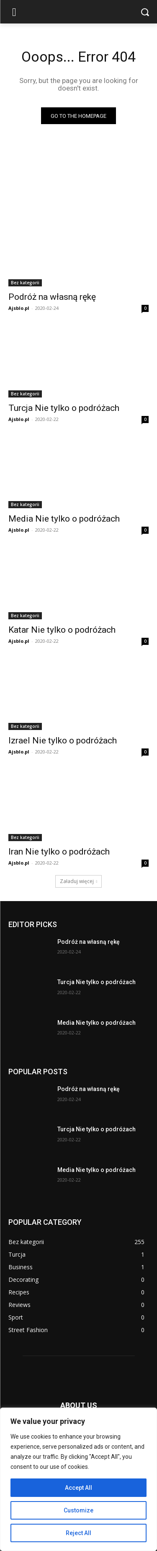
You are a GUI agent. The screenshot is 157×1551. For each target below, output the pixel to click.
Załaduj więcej (79, 881)
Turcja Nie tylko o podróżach (63, 408)
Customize (78, 1510)
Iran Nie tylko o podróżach (59, 852)
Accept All (78, 1487)
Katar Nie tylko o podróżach (62, 630)
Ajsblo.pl (18, 308)
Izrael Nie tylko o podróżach (62, 740)
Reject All (78, 1533)
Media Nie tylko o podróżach (64, 519)
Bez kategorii (25, 283)
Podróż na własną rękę (52, 297)
